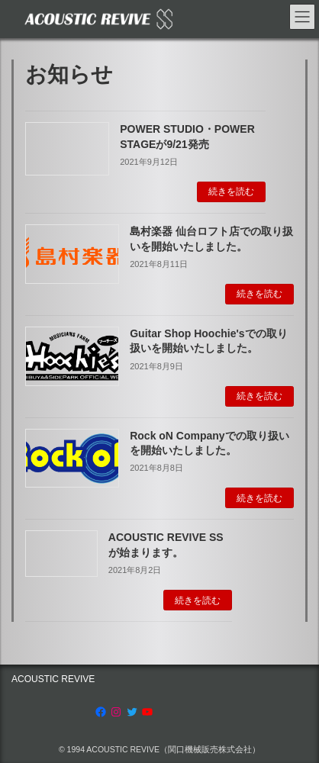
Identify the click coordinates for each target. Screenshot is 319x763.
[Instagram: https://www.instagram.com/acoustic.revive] (116, 712)
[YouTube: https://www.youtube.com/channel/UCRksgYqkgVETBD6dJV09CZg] (147, 712)
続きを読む (231, 191)
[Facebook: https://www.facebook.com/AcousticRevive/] (101, 712)
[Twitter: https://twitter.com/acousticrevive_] (132, 712)
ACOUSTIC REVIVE (53, 679)
